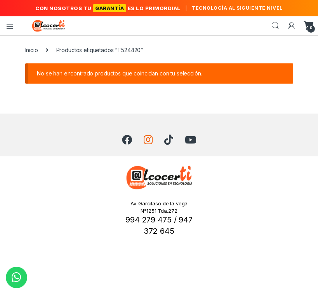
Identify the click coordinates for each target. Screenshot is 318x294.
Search (275, 25)
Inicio (31, 50)
